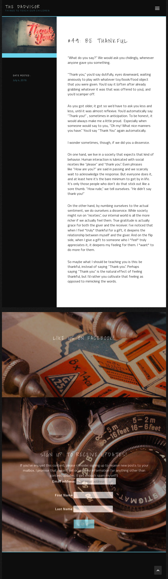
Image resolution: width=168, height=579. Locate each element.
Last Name (63, 508)
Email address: (63, 481)
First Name (64, 495)
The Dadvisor (22, 6)
